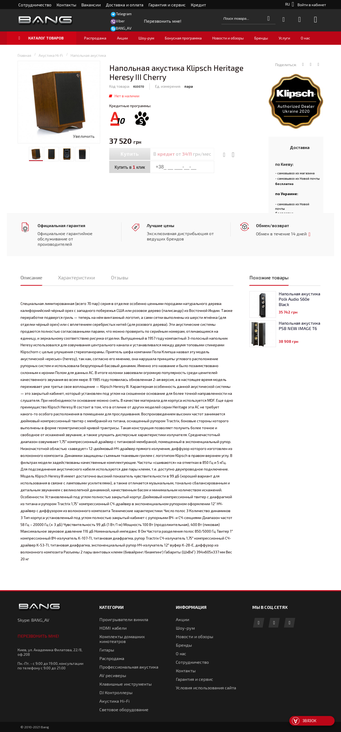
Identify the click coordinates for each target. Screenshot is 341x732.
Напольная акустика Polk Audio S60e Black (299, 299)
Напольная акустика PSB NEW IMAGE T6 (299, 325)
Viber (120, 21)
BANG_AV (124, 28)
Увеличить (84, 136)
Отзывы (119, 277)
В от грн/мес (182, 154)
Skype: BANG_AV (33, 619)
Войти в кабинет (312, 4)
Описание (31, 277)
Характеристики (76, 277)
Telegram (124, 13)
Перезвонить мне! (38, 635)
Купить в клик (130, 167)
